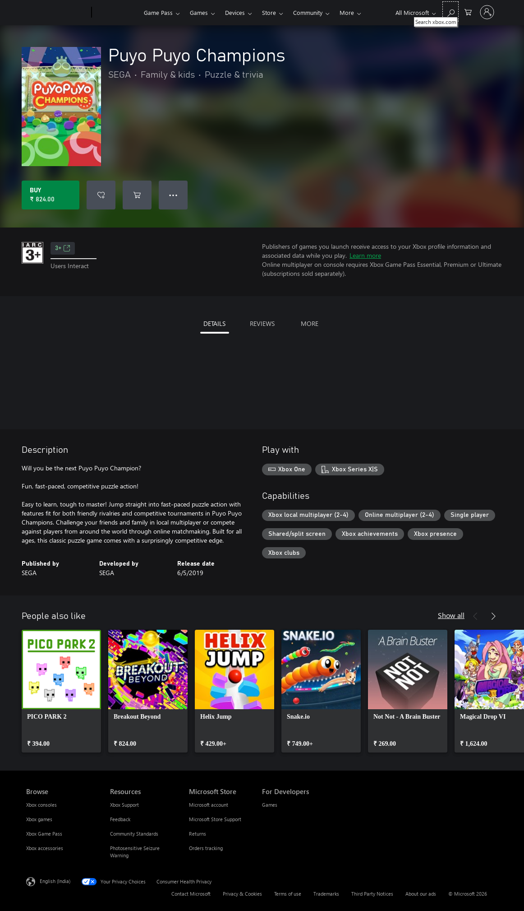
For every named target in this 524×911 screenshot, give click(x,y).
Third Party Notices (372, 894)
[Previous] (475, 616)
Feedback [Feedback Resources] (120, 819)
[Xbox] (116, 12)
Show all (451, 615)
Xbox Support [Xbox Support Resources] (124, 805)
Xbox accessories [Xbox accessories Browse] (44, 848)
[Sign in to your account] (487, 12)
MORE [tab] (309, 323)
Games (199, 12)
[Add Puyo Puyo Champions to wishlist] (101, 195)
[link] (61, 691)
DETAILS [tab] (214, 323)
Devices (235, 12)
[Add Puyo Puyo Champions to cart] (137, 195)
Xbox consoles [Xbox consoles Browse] (41, 805)
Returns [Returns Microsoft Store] (197, 834)
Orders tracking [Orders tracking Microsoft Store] (206, 848)
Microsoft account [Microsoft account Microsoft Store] (208, 805)
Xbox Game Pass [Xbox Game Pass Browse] (44, 834)
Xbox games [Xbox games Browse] (39, 819)
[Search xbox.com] (450, 11)
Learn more (365, 255)
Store (269, 12)
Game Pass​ (158, 12)
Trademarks (326, 894)
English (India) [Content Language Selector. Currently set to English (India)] (55, 881)
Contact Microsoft (191, 894)
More (347, 12)
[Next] (493, 616)
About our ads (420, 894)
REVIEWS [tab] (262, 323)
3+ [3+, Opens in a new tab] (62, 248)
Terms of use (287, 894)
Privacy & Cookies (242, 894)
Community (307, 12)
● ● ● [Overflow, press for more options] (173, 194)
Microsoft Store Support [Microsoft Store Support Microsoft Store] (215, 819)
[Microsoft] (57, 12)
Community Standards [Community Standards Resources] (134, 834)
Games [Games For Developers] (269, 805)
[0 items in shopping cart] (468, 11)
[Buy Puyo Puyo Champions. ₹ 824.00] (50, 195)
